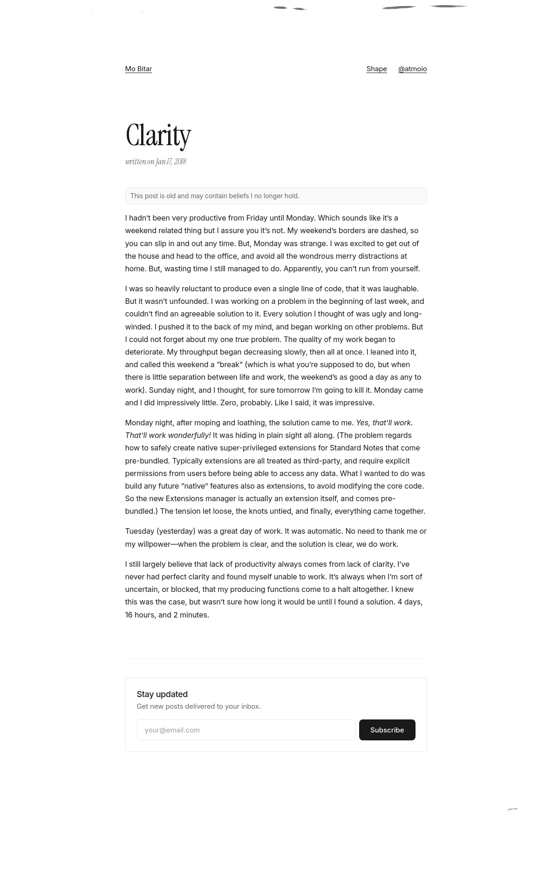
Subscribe (387, 729)
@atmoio (412, 68)
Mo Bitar (138, 68)
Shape (377, 68)
